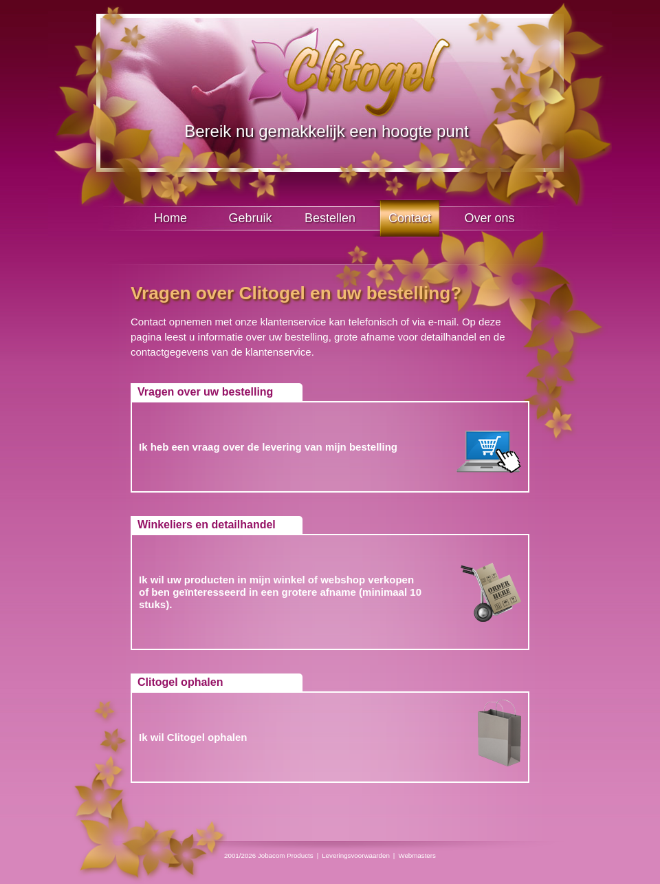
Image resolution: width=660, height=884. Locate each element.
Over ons (489, 218)
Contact (409, 218)
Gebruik (250, 218)
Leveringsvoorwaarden (356, 855)
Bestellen (330, 218)
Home (170, 218)
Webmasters (417, 855)
